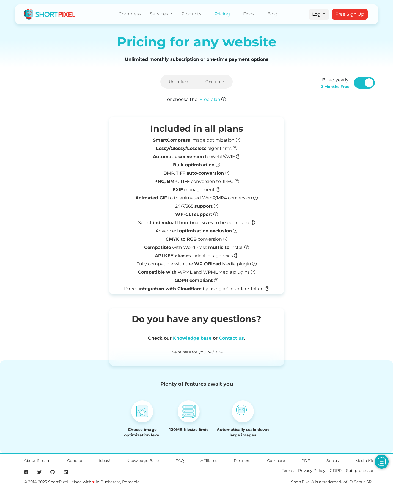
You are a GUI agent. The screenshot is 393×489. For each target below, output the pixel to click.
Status (332, 460)
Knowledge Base (143, 460)
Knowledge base (192, 338)
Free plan (210, 99)
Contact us (231, 338)
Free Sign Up (350, 14)
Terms (288, 470)
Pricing (222, 14)
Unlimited (178, 81)
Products (191, 14)
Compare (276, 460)
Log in (319, 14)
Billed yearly (335, 83)
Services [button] (159, 14)
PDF (305, 460)
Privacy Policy (311, 470)
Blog (272, 14)
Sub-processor (360, 470)
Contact (75, 460)
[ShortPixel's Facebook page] (26, 471)
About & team (37, 460)
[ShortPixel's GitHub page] (52, 471)
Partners (242, 460)
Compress (130, 14)
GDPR (336, 470)
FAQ (179, 460)
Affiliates (208, 460)
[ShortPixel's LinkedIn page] (66, 471)
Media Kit (364, 460)
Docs (248, 14)
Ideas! (104, 460)
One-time (214, 81)
